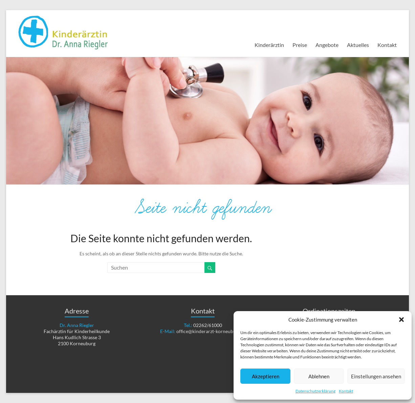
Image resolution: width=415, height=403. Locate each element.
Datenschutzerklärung (315, 391)
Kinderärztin (269, 45)
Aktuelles (358, 45)
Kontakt (346, 391)
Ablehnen (318, 376)
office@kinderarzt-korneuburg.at (210, 331)
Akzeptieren (265, 376)
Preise (299, 45)
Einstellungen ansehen (376, 376)
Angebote (326, 45)
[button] (401, 319)
